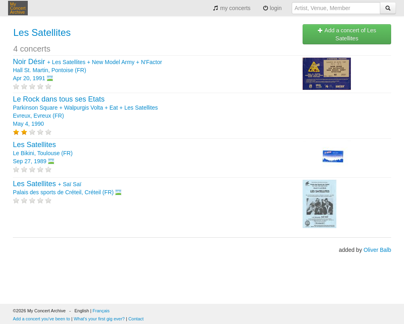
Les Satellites (42, 32)
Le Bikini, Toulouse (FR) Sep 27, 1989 (42, 153)
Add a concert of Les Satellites (346, 34)
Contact (136, 318)
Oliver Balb (377, 250)
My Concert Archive (18, 8)
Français (101, 310)
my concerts (231, 8)
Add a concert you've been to (41, 318)
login (272, 8)
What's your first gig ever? (99, 318)
